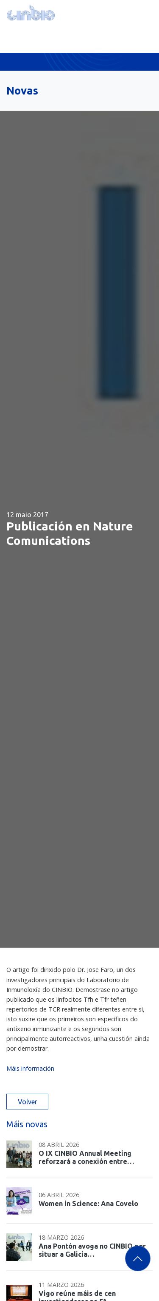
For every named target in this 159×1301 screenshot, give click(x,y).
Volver (27, 1102)
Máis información (30, 1068)
